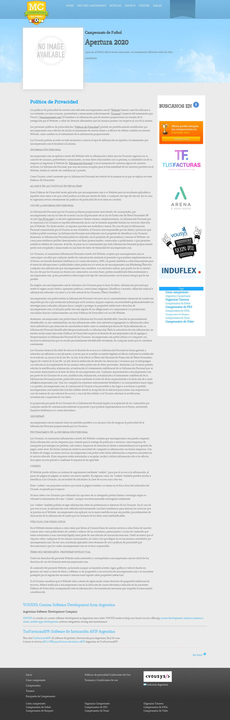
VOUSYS (28, 618)
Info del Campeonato (91, 5)
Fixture (144, 5)
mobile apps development (44, 621)
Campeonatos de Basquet (177, 314)
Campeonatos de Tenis (177, 317)
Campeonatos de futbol (177, 303)
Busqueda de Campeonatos (40, 696)
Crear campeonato (176, 292)
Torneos (30, 690)
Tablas (157, 5)
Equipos (130, 5)
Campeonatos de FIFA (177, 310)
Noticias (115, 5)
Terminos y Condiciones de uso (101, 680)
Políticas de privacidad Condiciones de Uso (107, 674)
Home (70, 5)
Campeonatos (33, 685)
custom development (171, 618)
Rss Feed (200, 655)
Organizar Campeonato (177, 295)
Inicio (29, 674)
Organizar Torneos (177, 299)
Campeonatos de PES (178, 307)
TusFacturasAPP (42, 638)
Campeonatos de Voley (179, 321)
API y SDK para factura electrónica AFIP (64, 641)
